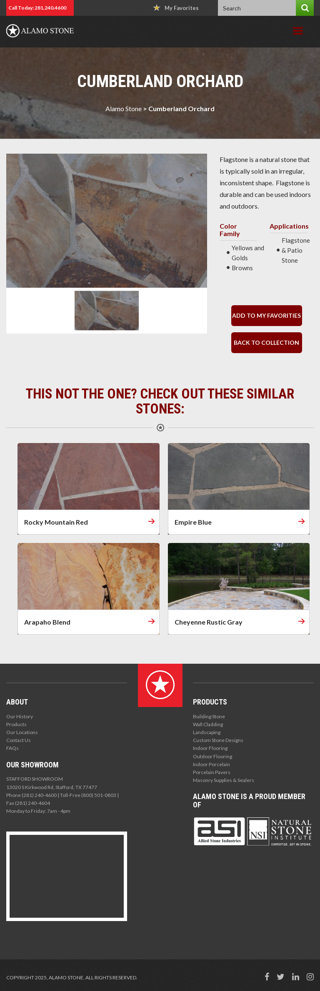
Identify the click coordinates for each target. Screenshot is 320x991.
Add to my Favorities (266, 315)
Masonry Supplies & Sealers (223, 780)
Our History (19, 716)
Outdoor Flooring (212, 756)
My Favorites (176, 7)
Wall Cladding (208, 724)
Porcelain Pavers (211, 772)
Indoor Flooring (210, 748)
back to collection (266, 342)
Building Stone (209, 716)
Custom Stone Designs (218, 740)
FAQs (12, 748)
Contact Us (18, 740)
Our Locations (22, 732)
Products (16, 724)
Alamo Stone (123, 108)
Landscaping (206, 732)
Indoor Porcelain (211, 764)
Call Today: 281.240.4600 (37, 8)
